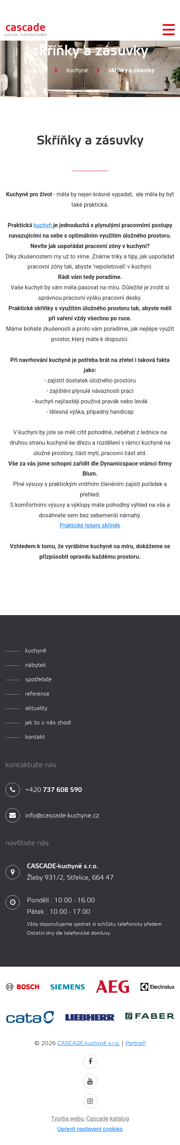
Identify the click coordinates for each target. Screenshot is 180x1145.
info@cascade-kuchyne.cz (52, 816)
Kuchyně (77, 70)
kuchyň (42, 225)
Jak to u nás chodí (48, 722)
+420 (43, 790)
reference (37, 694)
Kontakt (35, 737)
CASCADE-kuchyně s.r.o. (88, 1043)
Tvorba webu (67, 1118)
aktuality (36, 708)
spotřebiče (38, 679)
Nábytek (35, 665)
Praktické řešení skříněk (90, 525)
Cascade (36, 70)
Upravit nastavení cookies (90, 1129)
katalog (119, 1118)
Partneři (135, 1043)
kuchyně (35, 650)
